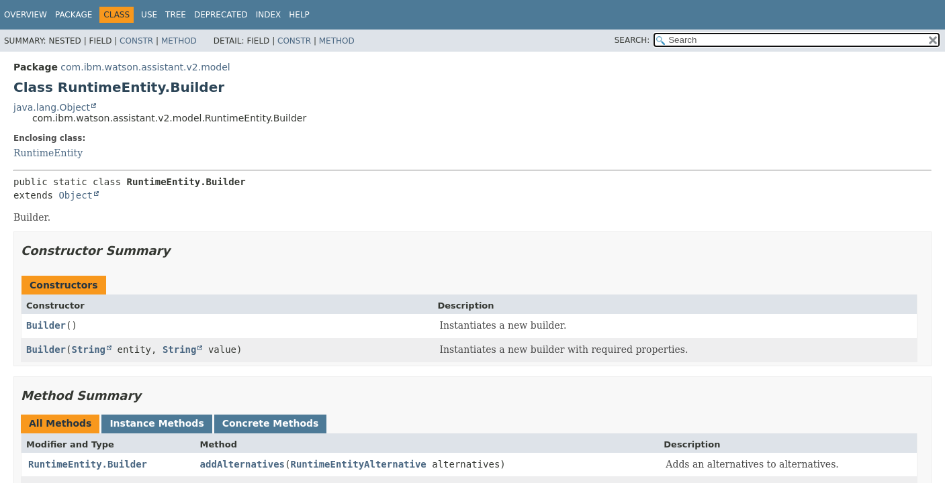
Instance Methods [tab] (156, 423)
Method (179, 41)
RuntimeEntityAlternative (358, 464)
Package (73, 14)
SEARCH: (632, 40)
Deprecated (221, 14)
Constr (136, 41)
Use (149, 14)
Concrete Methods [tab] (270, 423)
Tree (175, 14)
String (88, 349)
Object (75, 195)
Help (299, 14)
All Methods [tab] (60, 423)
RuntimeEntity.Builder (87, 464)
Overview (25, 14)
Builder (46, 325)
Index (268, 14)
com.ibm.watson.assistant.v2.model (145, 67)
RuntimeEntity (48, 153)
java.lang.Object (51, 107)
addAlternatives (242, 464)
